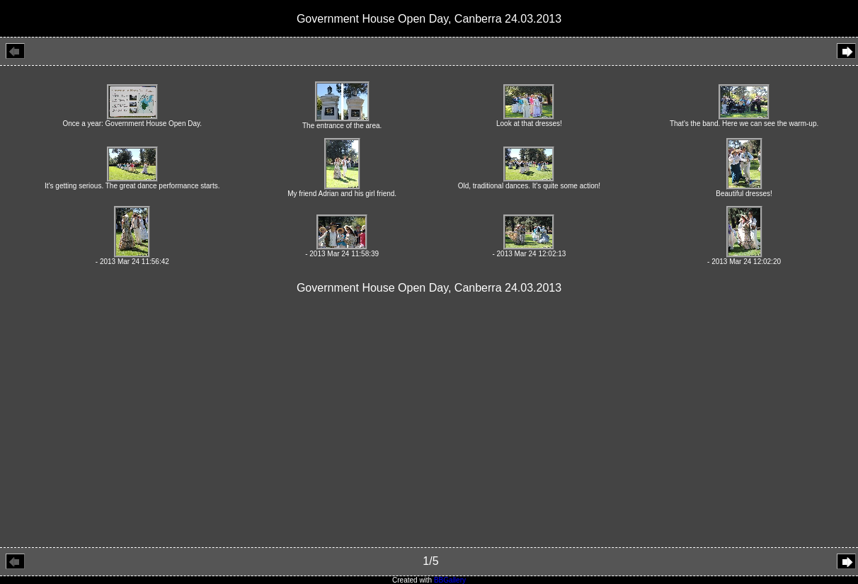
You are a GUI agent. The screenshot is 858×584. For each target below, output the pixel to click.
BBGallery (450, 580)
